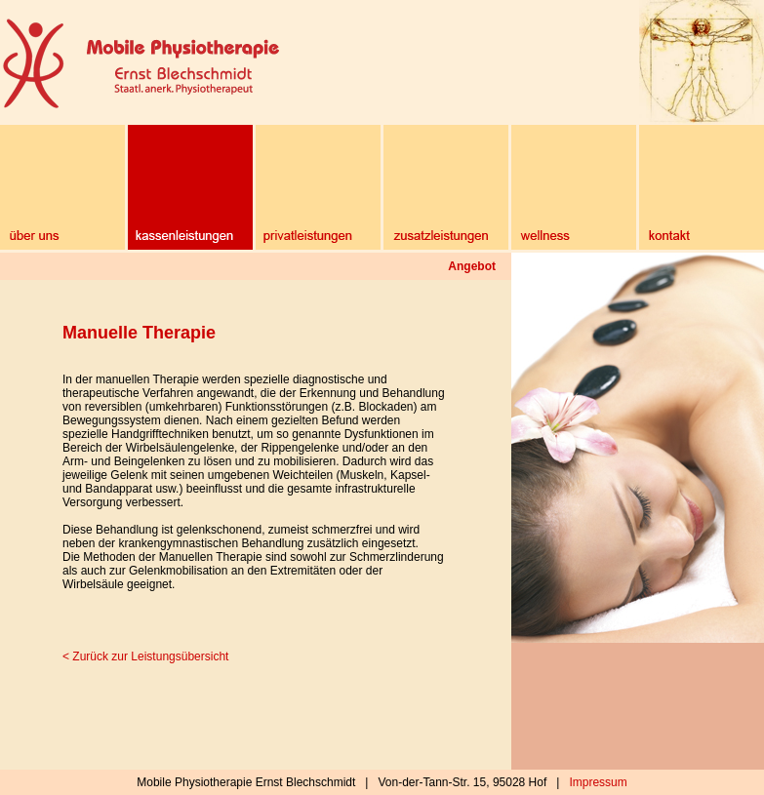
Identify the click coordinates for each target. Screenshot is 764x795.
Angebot (472, 266)
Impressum (597, 782)
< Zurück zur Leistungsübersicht (145, 656)
